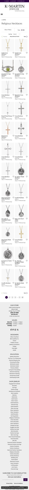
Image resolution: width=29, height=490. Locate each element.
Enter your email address (14, 477)
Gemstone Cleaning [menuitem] (14, 373)
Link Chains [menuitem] (14, 467)
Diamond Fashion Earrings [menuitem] (14, 444)
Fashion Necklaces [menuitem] (14, 448)
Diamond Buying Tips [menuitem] (14, 360)
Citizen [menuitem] (14, 340)
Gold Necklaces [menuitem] (14, 402)
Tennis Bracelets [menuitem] (14, 421)
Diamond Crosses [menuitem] (14, 461)
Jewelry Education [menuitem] (14, 356)
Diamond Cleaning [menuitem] (14, 371)
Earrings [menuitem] (14, 387)
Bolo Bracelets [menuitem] (14, 431)
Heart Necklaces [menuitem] (14, 423)
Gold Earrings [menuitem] (14, 404)
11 (19, 297)
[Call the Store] (14, 312)
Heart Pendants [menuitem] (14, 463)
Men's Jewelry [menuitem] (14, 393)
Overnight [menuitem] (14, 348)
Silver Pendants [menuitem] (14, 412)
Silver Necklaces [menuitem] (14, 410)
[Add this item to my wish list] (13, 53)
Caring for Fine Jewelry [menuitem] (14, 369)
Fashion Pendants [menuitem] (14, 446)
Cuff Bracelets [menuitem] (14, 465)
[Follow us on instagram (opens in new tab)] (15, 330)
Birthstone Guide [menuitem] (14, 364)
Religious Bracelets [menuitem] (14, 452)
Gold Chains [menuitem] (14, 399)
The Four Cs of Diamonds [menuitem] (14, 358)
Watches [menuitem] (14, 395)
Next (25, 36)
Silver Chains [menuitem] (14, 400)
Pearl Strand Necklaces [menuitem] (14, 436)
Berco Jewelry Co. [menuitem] (14, 338)
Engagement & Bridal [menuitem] (14, 383)
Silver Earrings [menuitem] (14, 408)
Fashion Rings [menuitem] (14, 389)
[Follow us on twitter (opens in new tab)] (18, 330)
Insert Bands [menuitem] (14, 459)
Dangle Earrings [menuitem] (14, 425)
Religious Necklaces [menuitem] (14, 418)
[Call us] (14, 314)
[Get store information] (14, 316)
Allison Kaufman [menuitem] (14, 337)
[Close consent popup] (26, 487)
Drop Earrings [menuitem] (14, 469)
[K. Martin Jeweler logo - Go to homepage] (14, 7)
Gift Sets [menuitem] (14, 440)
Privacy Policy (9, 483)
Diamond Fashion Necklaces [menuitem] (14, 450)
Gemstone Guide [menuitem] (14, 366)
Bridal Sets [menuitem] (14, 397)
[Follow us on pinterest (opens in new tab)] (13, 330)
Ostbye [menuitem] (14, 346)
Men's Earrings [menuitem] (14, 435)
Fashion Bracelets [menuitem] (14, 454)
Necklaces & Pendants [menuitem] (14, 391)
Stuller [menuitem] (14, 350)
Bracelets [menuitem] (14, 385)
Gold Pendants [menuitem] (14, 406)
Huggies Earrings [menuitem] (14, 427)
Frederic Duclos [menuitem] (14, 342)
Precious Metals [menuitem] (14, 368)
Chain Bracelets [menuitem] (14, 419)
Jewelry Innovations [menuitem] (15, 344)
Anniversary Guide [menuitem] (14, 375)
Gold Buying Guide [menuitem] (14, 377)
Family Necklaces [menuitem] (14, 455)
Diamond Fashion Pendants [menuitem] (15, 442)
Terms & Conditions (18, 483)
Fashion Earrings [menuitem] (14, 433)
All (22, 297)
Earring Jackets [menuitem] (14, 416)
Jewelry (4, 19)
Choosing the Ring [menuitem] (14, 362)
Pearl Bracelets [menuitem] (14, 438)
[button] (6, 1)
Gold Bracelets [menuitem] (14, 414)
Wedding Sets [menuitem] (14, 457)
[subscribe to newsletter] (25, 479)
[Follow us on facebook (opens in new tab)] (11, 330)
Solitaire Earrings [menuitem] (14, 429)
